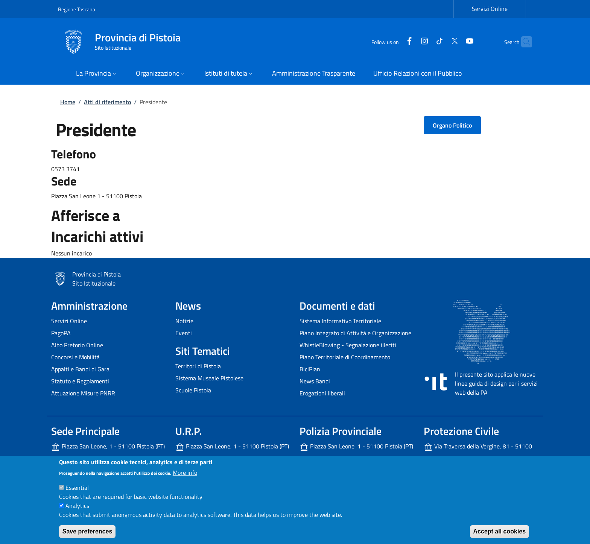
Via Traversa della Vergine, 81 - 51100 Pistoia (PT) (478, 452)
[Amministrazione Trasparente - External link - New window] (313, 74)
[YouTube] (454, 41)
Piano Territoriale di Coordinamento (345, 357)
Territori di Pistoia (198, 366)
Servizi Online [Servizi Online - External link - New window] (490, 8)
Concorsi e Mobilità (75, 357)
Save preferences (87, 531)
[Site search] (523, 42)
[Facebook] (394, 41)
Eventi (183, 332)
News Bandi (315, 381)
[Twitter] (439, 41)
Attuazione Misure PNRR (83, 393)
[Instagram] (409, 41)
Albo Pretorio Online (77, 344)
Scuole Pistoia (193, 390)
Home (67, 101)
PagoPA (61, 332)
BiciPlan (310, 369)
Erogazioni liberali (322, 393)
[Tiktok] (424, 41)
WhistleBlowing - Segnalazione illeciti (348, 344)
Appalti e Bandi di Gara (80, 369)
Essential (77, 487)
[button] (97, 74)
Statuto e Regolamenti (80, 381)
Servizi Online (69, 320)
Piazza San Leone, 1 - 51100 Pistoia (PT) (108, 446)
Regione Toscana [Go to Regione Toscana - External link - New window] (76, 9)
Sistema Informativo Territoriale (340, 320)
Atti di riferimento (107, 101)
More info (185, 472)
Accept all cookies (499, 531)
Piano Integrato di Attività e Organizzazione (355, 332)
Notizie (184, 320)
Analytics (77, 505)
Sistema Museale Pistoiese (209, 378)
